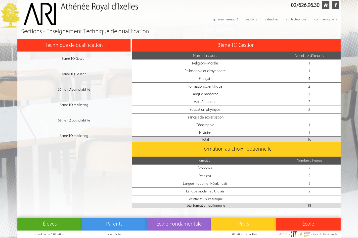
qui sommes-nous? (225, 19)
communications (325, 19)
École (308, 223)
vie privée (114, 234)
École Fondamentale (179, 223)
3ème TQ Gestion (74, 58)
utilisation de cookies (244, 234)
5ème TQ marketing (74, 105)
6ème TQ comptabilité (74, 120)
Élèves (50, 223)
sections (251, 19)
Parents (114, 223)
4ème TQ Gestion (74, 74)
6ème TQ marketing (74, 135)
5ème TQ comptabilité (74, 89)
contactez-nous (296, 19)
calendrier (271, 19)
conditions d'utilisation (50, 234)
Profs (243, 223)
